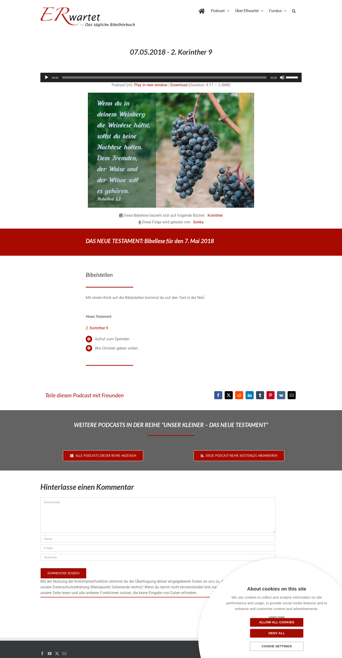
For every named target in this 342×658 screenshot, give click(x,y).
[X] (228, 395)
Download (178, 85)
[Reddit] (239, 395)
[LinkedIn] (249, 395)
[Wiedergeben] (46, 77)
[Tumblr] (260, 395)
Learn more (277, 617)
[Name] (158, 538)
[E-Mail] (291, 395)
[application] (171, 77)
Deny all (300, 633)
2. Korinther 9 (97, 328)
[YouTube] (50, 653)
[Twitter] (57, 653)
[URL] (158, 557)
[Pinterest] (270, 395)
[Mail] (64, 653)
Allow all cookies (253, 633)
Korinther (215, 215)
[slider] (164, 77)
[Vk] (281, 395)
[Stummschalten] (282, 77)
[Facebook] (218, 395)
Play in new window (150, 85)
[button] (294, 10)
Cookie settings (276, 646)
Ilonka (198, 222)
